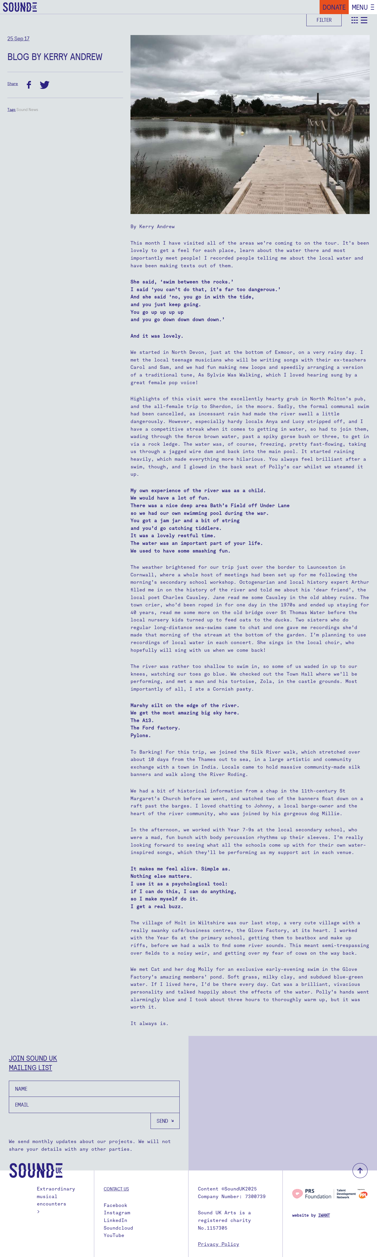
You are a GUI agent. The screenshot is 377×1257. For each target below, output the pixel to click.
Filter (324, 19)
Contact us (116, 1189)
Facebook (115, 1205)
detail (364, 20)
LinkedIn (115, 1220)
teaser (354, 20)
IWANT (324, 1215)
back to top (360, 1170)
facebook (29, 85)
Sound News (27, 109)
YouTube (114, 1235)
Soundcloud (118, 1228)
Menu (360, 7)
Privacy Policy (218, 1244)
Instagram (117, 1213)
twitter (44, 85)
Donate (334, 7)
